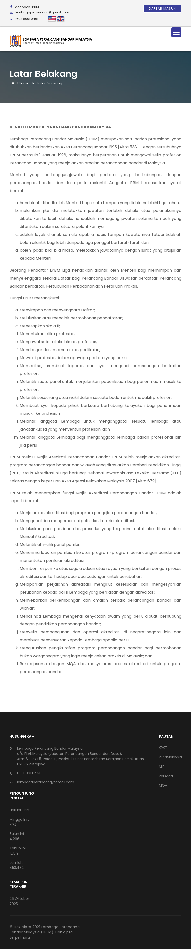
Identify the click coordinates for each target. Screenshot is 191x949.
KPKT (163, 747)
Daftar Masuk (162, 8)
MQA (163, 785)
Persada (166, 776)
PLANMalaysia (170, 757)
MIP (162, 766)
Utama (19, 83)
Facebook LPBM (24, 7)
